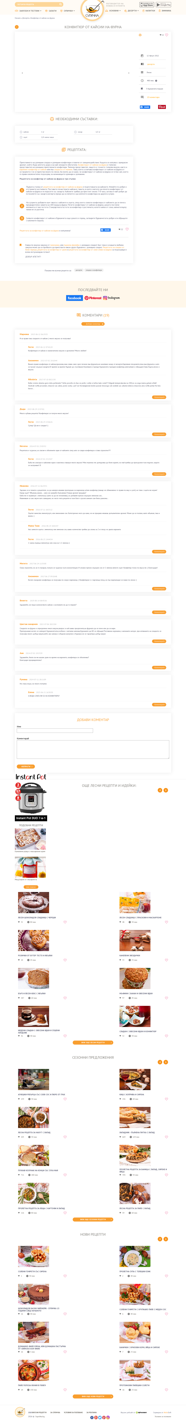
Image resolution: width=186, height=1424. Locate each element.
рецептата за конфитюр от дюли (52, 249)
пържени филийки (72, 245)
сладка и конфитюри (94, 270)
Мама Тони (34, 525)
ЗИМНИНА (165, 11)
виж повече (31, 887)
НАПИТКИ (149, 11)
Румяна (23, 679)
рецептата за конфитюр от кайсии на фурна (62, 186)
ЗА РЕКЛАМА (92, 1412)
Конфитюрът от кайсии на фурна (92, 164)
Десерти (25, 18)
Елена (31, 692)
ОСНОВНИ (113, 11)
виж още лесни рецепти (93, 1042)
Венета (24, 600)
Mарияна (24, 334)
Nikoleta (32, 379)
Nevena (24, 446)
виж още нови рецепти (93, 1396)
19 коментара (153, 97)
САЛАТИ (50, 11)
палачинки (54, 245)
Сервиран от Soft (162, 1412)
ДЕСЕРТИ (132, 11)
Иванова (24, 485)
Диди (22, 409)
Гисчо (31, 346)
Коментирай (159, 397)
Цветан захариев (29, 624)
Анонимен (33, 360)
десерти (151, 64)
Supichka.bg (40, 1416)
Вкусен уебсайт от (134, 1412)
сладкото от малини (63, 169)
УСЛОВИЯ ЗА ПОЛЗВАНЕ (73, 1412)
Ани (22, 653)
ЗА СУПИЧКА (55, 1412)
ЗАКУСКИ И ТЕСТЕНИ (28, 11)
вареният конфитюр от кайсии (33, 169)
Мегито (24, 563)
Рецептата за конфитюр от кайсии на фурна (39, 230)
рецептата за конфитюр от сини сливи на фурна (90, 249)
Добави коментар (94, 324)
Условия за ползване (163, 1416)
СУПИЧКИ (67, 11)
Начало (18, 18)
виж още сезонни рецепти (93, 1219)
